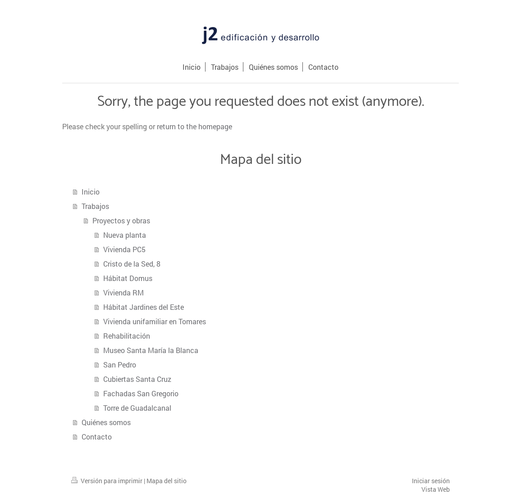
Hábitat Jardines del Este (143, 307)
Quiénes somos (106, 422)
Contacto (97, 436)
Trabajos (95, 206)
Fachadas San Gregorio (140, 393)
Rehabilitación (126, 335)
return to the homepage (194, 126)
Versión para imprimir (107, 480)
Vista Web (435, 489)
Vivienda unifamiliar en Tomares (154, 321)
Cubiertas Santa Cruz (137, 379)
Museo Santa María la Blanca (150, 350)
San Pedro (119, 364)
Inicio (91, 191)
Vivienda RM (123, 292)
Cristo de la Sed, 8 (131, 263)
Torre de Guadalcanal (137, 407)
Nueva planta (124, 235)
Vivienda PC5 (124, 249)
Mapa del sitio (166, 480)
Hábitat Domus (127, 278)
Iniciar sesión (431, 480)
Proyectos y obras (121, 220)
